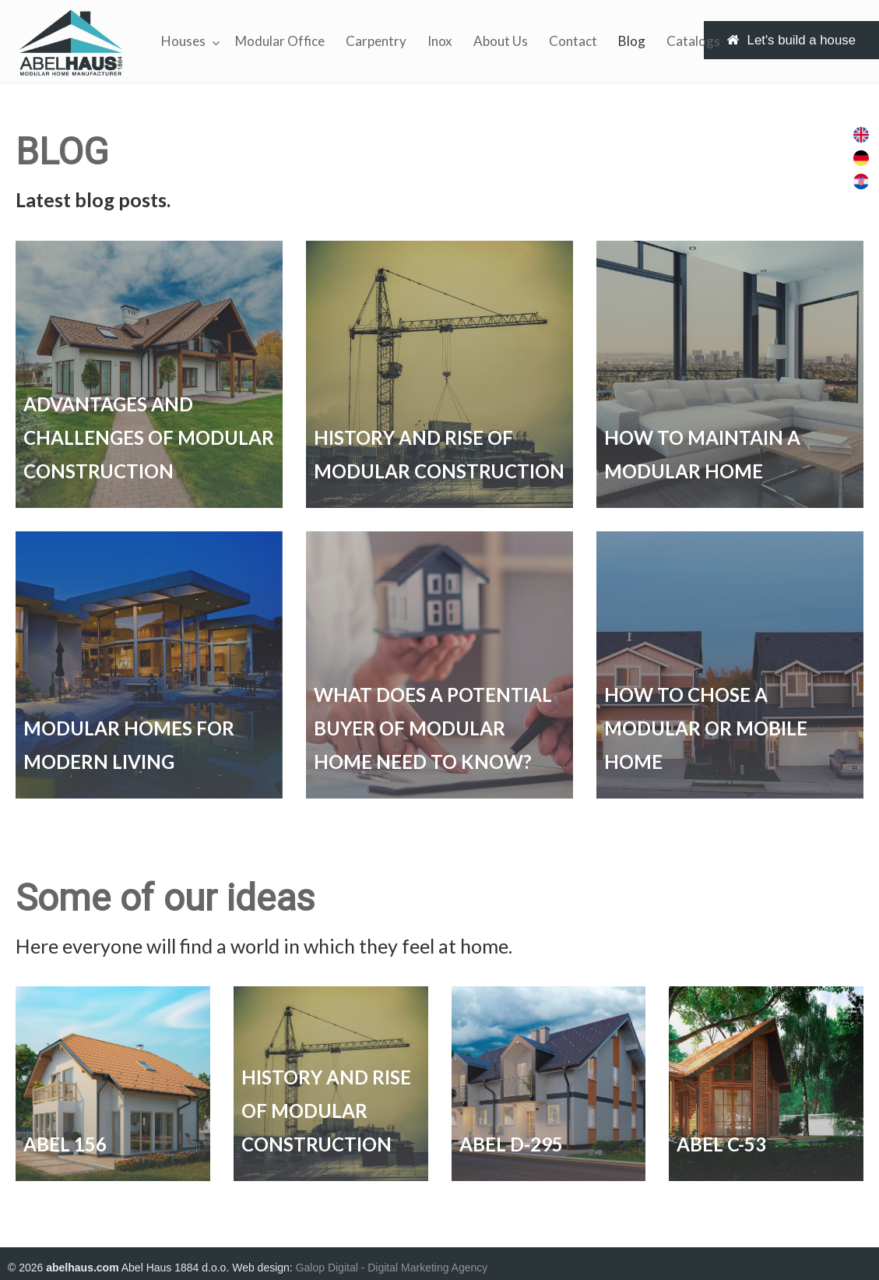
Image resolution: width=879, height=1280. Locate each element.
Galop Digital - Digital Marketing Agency (392, 1267)
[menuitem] (861, 134)
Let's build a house (791, 40)
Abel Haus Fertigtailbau (71, 43)
